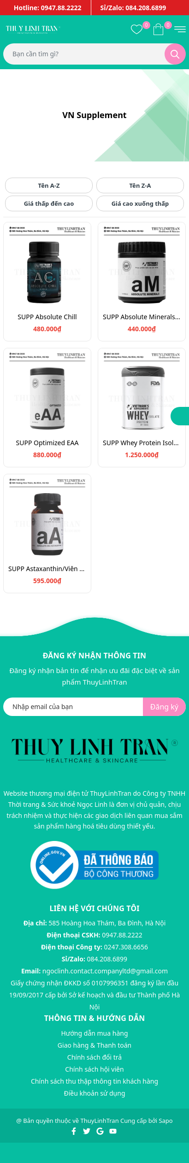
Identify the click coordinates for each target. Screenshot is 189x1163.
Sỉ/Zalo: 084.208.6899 (133, 7)
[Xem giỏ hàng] (158, 29)
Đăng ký (164, 707)
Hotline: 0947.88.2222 (48, 7)
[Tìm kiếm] (175, 54)
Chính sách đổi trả (94, 1057)
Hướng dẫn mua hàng (94, 1033)
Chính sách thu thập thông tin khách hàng (94, 1081)
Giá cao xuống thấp (140, 203)
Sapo (165, 1120)
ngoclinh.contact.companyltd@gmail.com (105, 970)
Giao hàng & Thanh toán (94, 1045)
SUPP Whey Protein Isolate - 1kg (142, 442)
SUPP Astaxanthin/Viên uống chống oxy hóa (47, 568)
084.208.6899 (107, 958)
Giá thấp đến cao (49, 203)
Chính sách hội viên (94, 1069)
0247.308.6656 (126, 946)
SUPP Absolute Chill (47, 316)
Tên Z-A (140, 185)
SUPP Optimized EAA (47, 442)
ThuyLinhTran (100, 1120)
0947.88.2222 (122, 934)
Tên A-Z (49, 185)
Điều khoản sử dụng (94, 1093)
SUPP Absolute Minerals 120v (142, 316)
